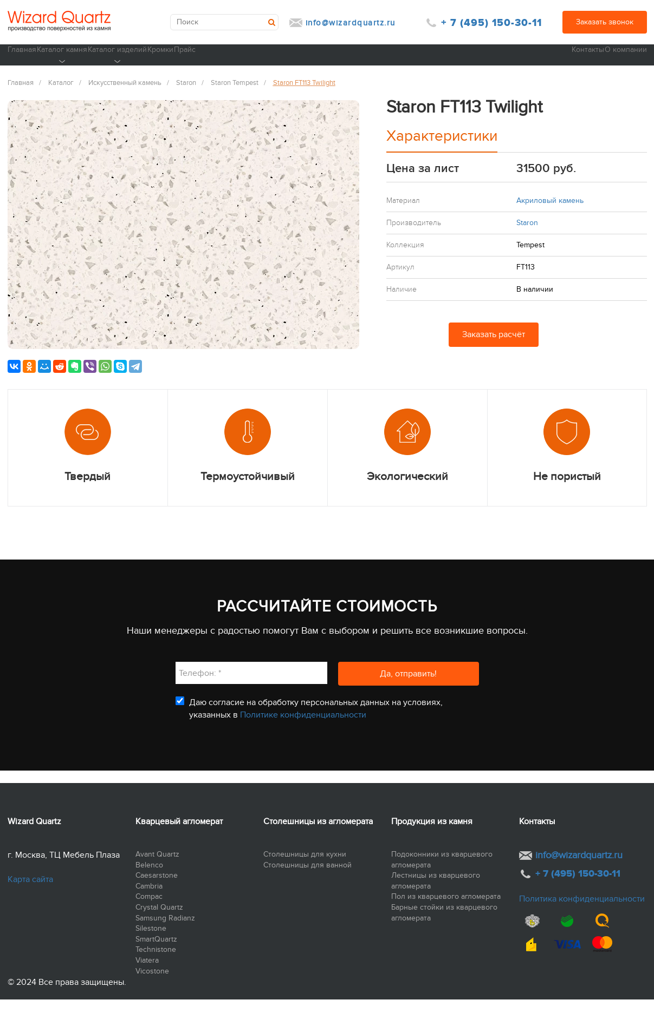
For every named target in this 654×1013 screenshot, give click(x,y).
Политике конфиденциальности (303, 728)
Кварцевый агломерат (179, 835)
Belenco (149, 878)
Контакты (562, 62)
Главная (22, 62)
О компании (625, 62)
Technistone (155, 963)
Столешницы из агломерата (318, 835)
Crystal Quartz (159, 920)
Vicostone (152, 984)
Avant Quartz (157, 867)
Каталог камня (98, 68)
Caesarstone (156, 889)
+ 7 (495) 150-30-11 (491, 23)
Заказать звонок (604, 22)
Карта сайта (30, 892)
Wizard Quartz (34, 835)
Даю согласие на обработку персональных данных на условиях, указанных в (316, 722)
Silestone (150, 942)
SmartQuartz (156, 952)
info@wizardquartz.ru (351, 23)
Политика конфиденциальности (582, 912)
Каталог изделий (191, 68)
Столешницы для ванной (307, 878)
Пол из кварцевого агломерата (446, 910)
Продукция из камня (431, 835)
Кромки (270, 62)
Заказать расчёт (493, 348)
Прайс (330, 62)
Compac (149, 910)
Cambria (149, 899)
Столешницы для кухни (304, 867)
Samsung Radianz (165, 931)
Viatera (147, 973)
